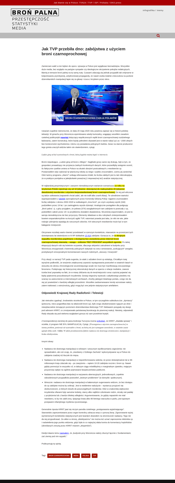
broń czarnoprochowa (59, 455)
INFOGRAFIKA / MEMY (153, 10)
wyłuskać (101, 321)
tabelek (62, 199)
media (76, 455)
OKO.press (115, 3)
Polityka (104, 3)
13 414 (88, 236)
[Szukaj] (158, 35)
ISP (96, 3)
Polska (86, 455)
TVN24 (82, 3)
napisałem (64, 433)
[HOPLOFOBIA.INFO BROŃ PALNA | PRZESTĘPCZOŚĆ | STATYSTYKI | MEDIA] (35, 19)
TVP (90, 3)
